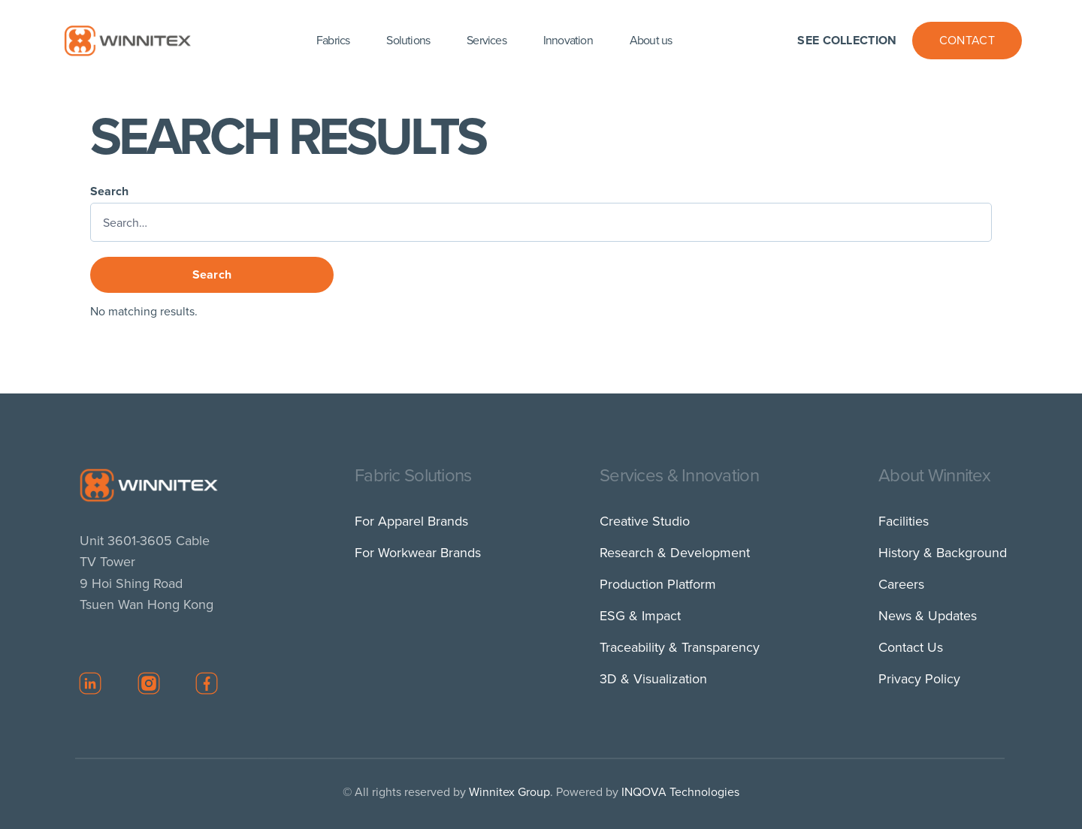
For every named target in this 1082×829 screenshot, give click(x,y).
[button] (334, 41)
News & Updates (927, 616)
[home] (127, 40)
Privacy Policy (919, 679)
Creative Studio (645, 521)
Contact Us (910, 647)
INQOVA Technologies (680, 791)
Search (109, 191)
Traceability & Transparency (680, 647)
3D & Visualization (653, 679)
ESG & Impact (640, 616)
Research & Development (675, 552)
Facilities (903, 521)
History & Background (942, 552)
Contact (967, 40)
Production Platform (658, 584)
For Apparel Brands (411, 521)
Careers (901, 584)
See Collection (846, 40)
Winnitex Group (509, 791)
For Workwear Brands (418, 552)
